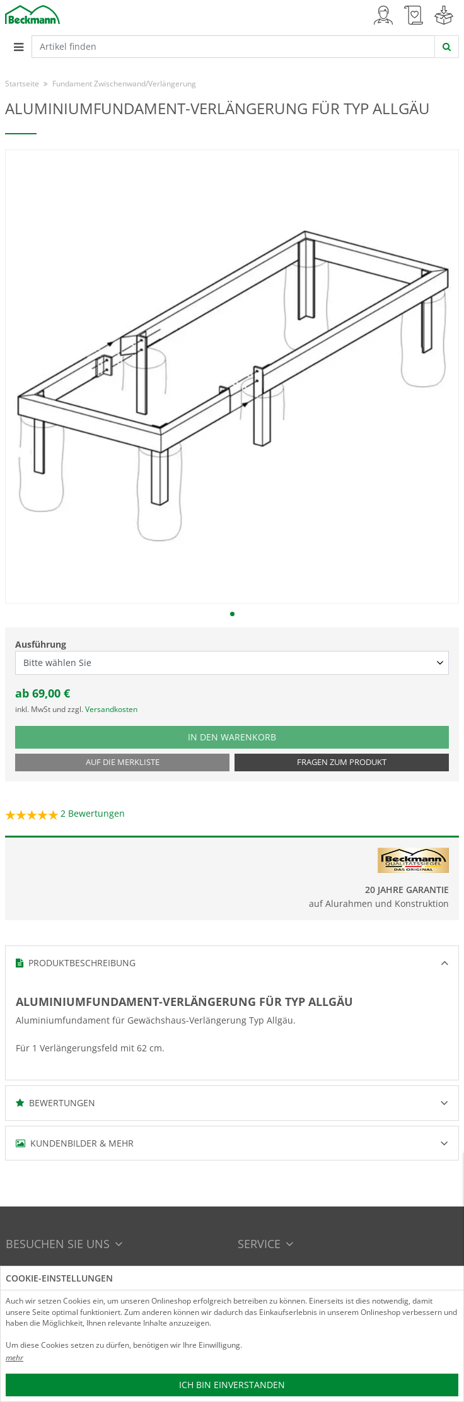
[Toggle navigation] (18, 46)
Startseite (22, 83)
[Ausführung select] (232, 663)
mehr (14, 1357)
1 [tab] (232, 614)
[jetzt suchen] (446, 46)
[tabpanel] (232, 376)
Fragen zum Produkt (341, 762)
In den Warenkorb (244, 736)
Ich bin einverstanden (232, 1385)
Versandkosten (111, 709)
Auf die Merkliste (123, 762)
